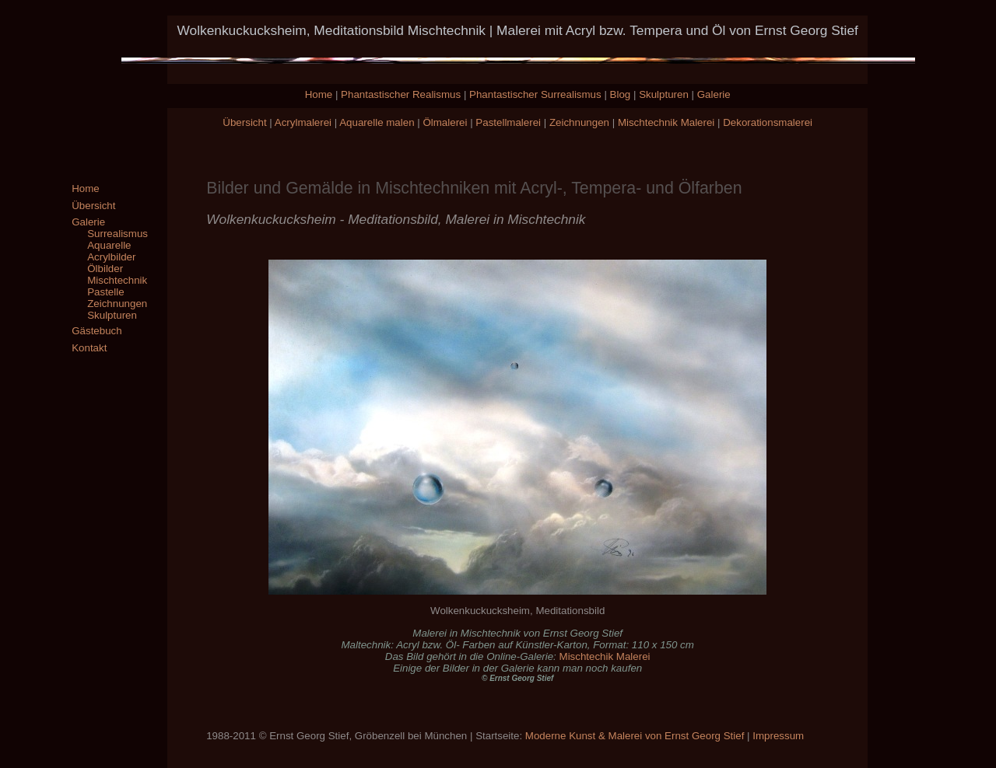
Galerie (714, 94)
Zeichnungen (579, 122)
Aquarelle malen (376, 122)
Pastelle (105, 292)
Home (319, 94)
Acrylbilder (111, 257)
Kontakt (89, 348)
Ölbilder (105, 268)
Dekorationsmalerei (767, 122)
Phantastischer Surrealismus (535, 94)
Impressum (778, 736)
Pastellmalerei (508, 122)
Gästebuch (96, 331)
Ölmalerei (445, 122)
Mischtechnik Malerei (666, 122)
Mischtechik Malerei (605, 656)
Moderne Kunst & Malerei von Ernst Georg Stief (635, 736)
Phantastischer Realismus (401, 94)
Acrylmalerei (303, 122)
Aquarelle (109, 245)
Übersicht (244, 122)
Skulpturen (664, 94)
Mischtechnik (117, 280)
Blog (620, 94)
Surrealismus (117, 233)
